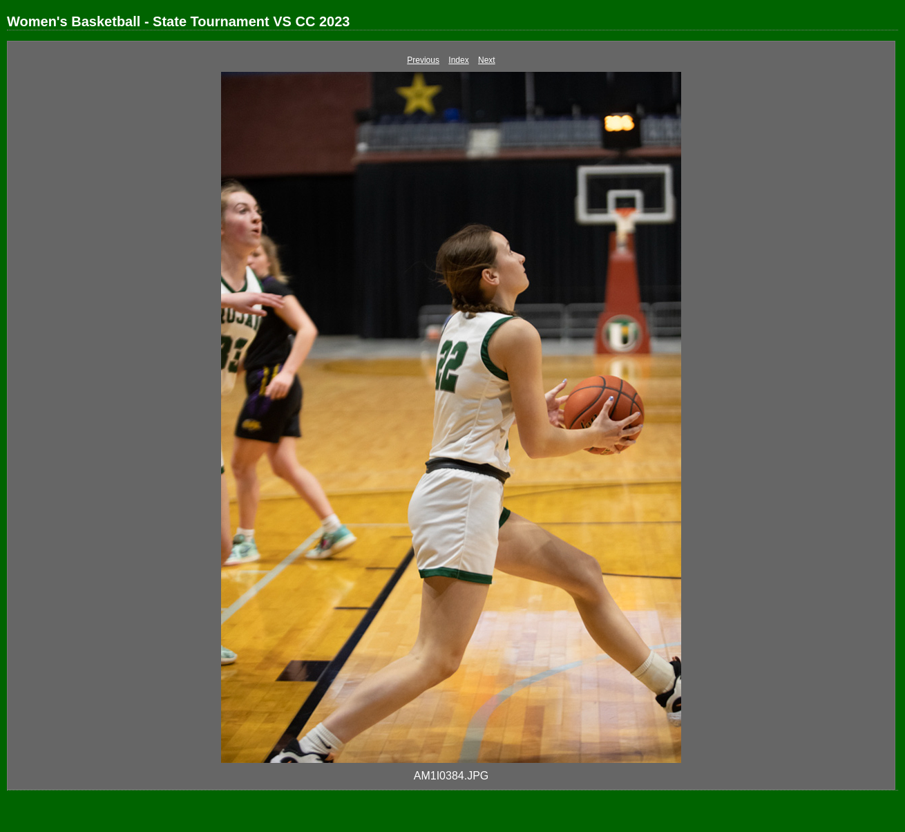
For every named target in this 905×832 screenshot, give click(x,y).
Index (458, 60)
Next (486, 60)
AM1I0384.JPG (451, 776)
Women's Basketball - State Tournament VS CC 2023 (178, 21)
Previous (423, 60)
